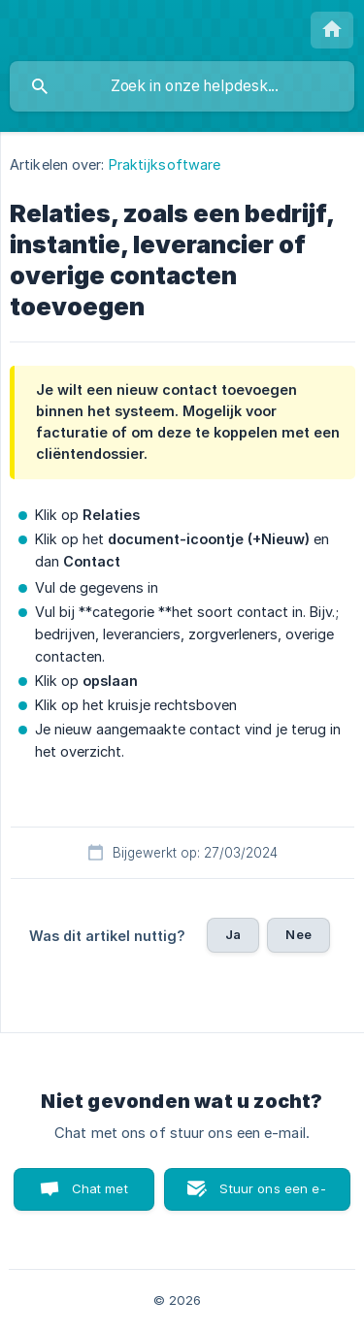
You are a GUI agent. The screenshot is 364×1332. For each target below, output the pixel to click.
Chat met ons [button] (100, 1196)
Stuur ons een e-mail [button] (272, 1196)
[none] (332, 30)
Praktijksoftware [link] (165, 164)
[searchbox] (182, 86)
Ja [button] (233, 934)
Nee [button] (298, 934)
